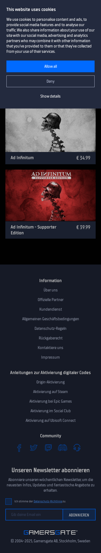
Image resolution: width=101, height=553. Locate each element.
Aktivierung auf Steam (50, 391)
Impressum (50, 357)
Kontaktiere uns (50, 347)
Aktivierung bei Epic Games (50, 401)
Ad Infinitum (22, 158)
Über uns (51, 290)
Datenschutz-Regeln (50, 328)
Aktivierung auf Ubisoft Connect (51, 420)
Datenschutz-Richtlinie (48, 501)
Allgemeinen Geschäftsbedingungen (50, 319)
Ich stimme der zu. (40, 501)
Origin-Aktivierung (50, 382)
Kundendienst (50, 309)
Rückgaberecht (51, 338)
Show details (50, 96)
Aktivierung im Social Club (50, 411)
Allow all (50, 66)
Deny (50, 81)
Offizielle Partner (51, 299)
